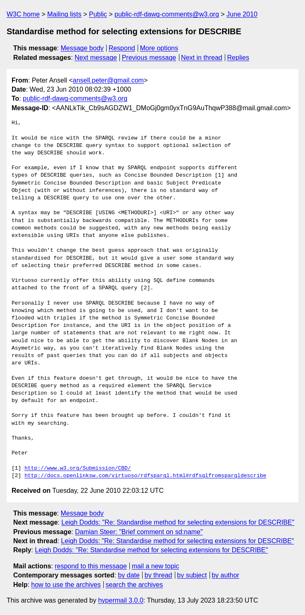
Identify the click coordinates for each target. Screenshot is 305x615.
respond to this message (90, 566)
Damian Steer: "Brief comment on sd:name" (139, 531)
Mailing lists (64, 14)
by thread (158, 575)
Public (98, 14)
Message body (82, 48)
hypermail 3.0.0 (120, 600)
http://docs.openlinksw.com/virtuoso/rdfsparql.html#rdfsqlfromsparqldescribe (145, 476)
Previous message (149, 57)
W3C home (23, 14)
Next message (96, 57)
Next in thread (201, 57)
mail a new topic (155, 566)
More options (159, 48)
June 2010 (241, 14)
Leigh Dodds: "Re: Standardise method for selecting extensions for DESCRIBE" (178, 522)
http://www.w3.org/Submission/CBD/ (77, 468)
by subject (192, 575)
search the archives (134, 584)
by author (225, 575)
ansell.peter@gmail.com (108, 80)
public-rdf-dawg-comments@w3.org (166, 14)
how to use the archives (66, 584)
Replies (238, 57)
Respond (122, 48)
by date (128, 575)
